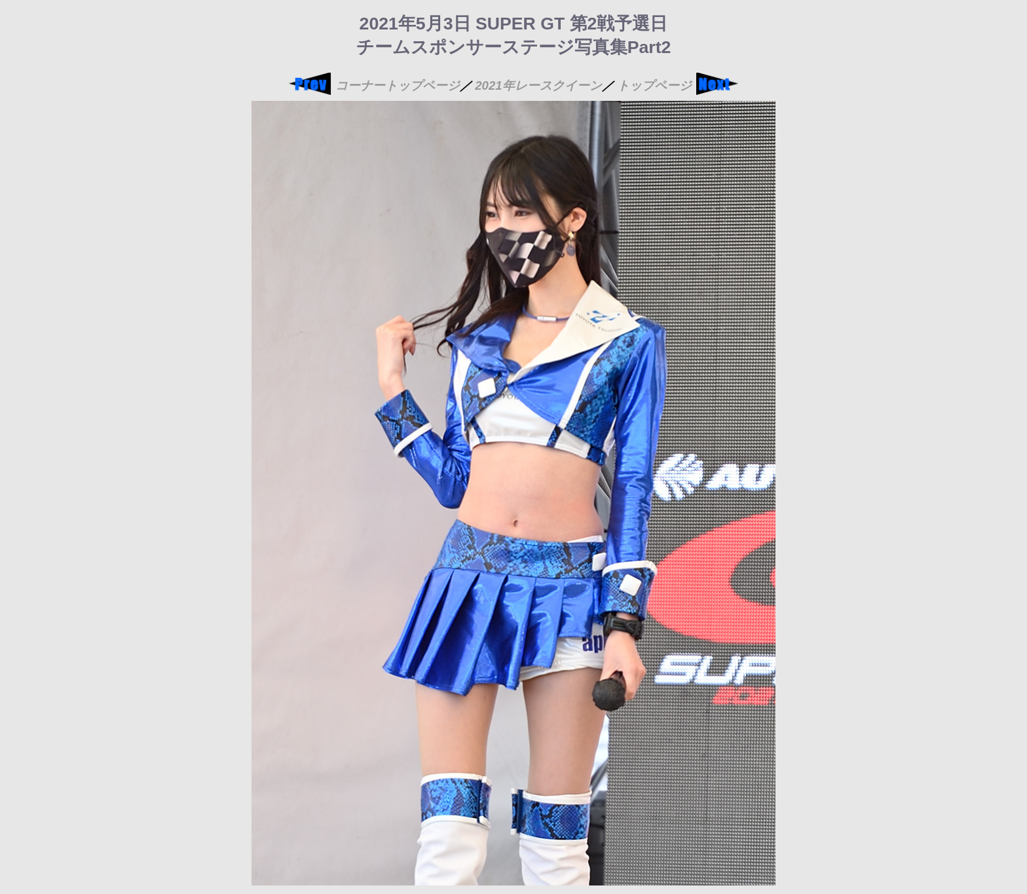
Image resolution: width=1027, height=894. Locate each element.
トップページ (654, 85)
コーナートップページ (397, 85)
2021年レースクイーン (538, 85)
